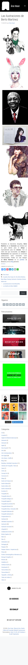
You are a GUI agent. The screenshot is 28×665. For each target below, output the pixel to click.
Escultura (3, 489)
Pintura (3, 550)
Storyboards (4, 565)
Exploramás (16, 632)
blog (12, 261)
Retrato (24, 279)
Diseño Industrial (5, 487)
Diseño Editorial (5, 482)
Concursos (4, 474)
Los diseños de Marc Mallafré (10, 286)
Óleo (2, 538)
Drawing (9, 279)
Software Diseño (5, 563)
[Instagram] (7, 304)
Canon (2, 467)
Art (14, 277)
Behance (4, 263)
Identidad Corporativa (6, 520)
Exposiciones (22, 628)
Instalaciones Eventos (6, 530)
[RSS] (23, 304)
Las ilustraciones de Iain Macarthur (11, 284)
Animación (3, 439)
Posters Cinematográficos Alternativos (10, 553)
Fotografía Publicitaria (6, 510)
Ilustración (14, 279)
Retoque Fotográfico (6, 555)
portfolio (22, 259)
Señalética (4, 560)
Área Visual (15, 6)
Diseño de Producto (6, 479)
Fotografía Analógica (6, 497)
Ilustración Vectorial (6, 525)
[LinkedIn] (10, 304)
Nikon (2, 535)
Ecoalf (10, 632)
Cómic (3, 469)
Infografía (3, 527)
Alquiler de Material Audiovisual (8, 436)
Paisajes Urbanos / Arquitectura (9, 548)
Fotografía (3, 492)
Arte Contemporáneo (6, 451)
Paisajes (3, 545)
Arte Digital (4, 454)
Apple (2, 444)
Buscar (23, 293)
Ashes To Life (13, 630)
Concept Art (4, 472)
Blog (2, 279)
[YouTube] (20, 304)
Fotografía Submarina (6, 512)
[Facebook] (4, 304)
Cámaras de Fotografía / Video (8, 464)
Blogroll (16, 628)
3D (2, 431)
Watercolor (3, 281)
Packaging (3, 543)
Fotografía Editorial (5, 505)
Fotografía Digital (5, 500)
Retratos (3, 558)
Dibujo (5, 279)
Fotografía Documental (6, 502)
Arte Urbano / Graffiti (6, 456)
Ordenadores (4, 540)
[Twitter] (17, 304)
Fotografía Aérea (5, 494)
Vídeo (2, 578)
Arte (17, 277)
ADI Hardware (21, 630)
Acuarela (5, 277)
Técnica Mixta (4, 568)
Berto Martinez (21, 277)
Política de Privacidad (8, 628)
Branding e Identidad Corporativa (9, 461)
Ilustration (19, 279)
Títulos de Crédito (5, 576)
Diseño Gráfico (4, 484)
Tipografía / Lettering (6, 573)
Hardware (3, 517)
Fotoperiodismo (5, 515)
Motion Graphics (5, 532)
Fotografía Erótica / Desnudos (8, 507)
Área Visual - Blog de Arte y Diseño (16, 627)
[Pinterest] (13, 304)
